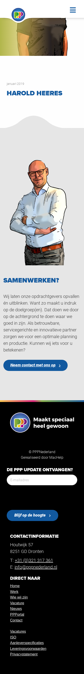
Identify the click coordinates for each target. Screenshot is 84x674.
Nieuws (16, 609)
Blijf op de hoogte (30, 515)
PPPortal (17, 614)
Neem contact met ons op (33, 365)
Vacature (17, 603)
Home (15, 586)
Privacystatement (24, 654)
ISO (13, 637)
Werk (14, 592)
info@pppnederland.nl (36, 567)
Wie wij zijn (19, 597)
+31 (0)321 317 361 (34, 560)
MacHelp (56, 457)
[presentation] (41, 497)
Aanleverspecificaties (27, 643)
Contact (16, 620)
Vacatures (18, 631)
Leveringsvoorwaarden (28, 649)
